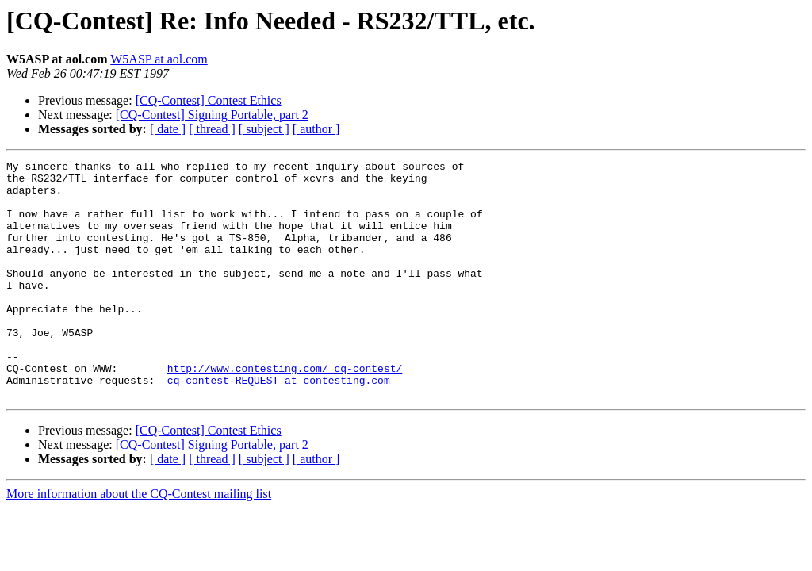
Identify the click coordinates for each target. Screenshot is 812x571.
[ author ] (316, 129)
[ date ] (168, 129)
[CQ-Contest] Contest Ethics (209, 100)
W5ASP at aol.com (159, 59)
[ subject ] (264, 129)
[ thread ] (212, 129)
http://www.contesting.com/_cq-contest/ (284, 411)
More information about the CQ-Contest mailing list (138, 541)
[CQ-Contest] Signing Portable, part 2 (212, 114)
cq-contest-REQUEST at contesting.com (278, 425)
